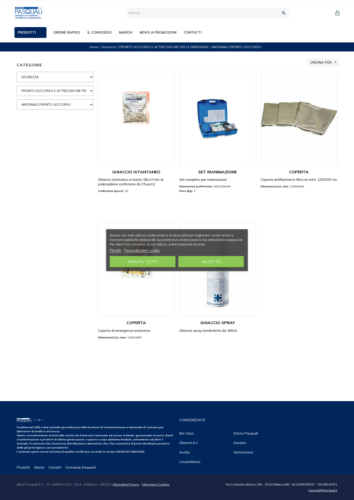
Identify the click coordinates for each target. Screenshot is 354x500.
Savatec (239, 443)
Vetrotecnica (243, 452)
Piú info (115, 250)
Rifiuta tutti (143, 261)
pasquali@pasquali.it (323, 490)
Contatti (55, 467)
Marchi (39, 467)
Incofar (184, 452)
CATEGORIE (29, 64)
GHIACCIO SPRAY (217, 322)
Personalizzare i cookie (142, 250)
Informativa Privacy (126, 484)
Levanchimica (189, 462)
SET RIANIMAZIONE (217, 171)
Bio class (186, 433)
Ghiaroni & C (188, 443)
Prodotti (23, 467)
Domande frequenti (80, 467)
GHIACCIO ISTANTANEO (136, 171)
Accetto (211, 261)
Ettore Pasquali (245, 433)
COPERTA (299, 171)
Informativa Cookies (156, 484)
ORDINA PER (325, 62)
